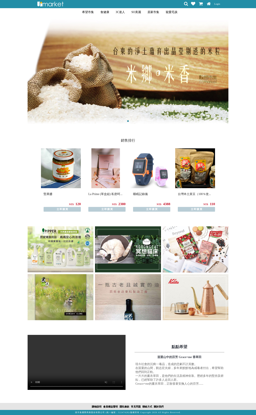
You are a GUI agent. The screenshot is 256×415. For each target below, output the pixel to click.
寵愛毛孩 (171, 12)
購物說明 (97, 406)
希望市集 (88, 12)
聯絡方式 (147, 406)
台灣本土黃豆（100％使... (194, 194)
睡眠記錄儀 (140, 194)
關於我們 (159, 406)
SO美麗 (136, 12)
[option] (61, 180)
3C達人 (120, 12)
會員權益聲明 (110, 406)
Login (217, 4)
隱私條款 (124, 406)
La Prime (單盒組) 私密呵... (105, 194)
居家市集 (153, 12)
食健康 (104, 12)
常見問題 (136, 406)
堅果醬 (48, 194)
